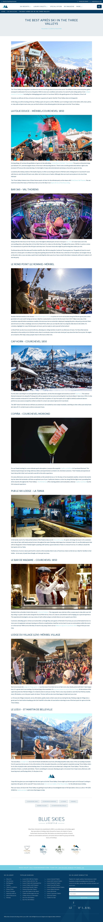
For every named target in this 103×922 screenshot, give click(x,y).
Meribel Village (42, 805)
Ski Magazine (69, 6)
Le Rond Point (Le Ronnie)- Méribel (32, 264)
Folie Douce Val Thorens (78, 180)
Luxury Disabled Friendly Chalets (54, 887)
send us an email (22, 790)
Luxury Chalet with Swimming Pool (30, 883)
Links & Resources (10, 895)
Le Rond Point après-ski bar (42, 316)
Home (3, 11)
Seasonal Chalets (50, 895)
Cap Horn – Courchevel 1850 (29, 341)
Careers (7, 885)
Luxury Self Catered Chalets (53, 881)
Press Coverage (9, 891)
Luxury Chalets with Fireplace (29, 885)
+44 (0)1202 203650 (65, 867)
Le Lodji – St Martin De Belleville (32, 709)
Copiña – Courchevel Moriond (30, 413)
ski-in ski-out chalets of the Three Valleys (56, 784)
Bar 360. (69, 241)
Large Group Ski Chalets (52, 885)
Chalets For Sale (50, 897)
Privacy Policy (9, 889)
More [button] (79, 6)
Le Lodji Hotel (24, 761)
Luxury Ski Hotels (50, 891)
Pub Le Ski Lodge (59, 540)
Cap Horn (78, 393)
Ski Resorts (26, 6)
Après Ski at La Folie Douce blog (60, 182)
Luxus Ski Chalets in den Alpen (29, 891)
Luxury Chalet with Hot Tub (28, 881)
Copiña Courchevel (81, 481)
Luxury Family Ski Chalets (52, 883)
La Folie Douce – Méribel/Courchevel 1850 (37, 111)
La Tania (63, 801)
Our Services (8, 881)
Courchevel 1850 (32, 801)
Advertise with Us (10, 893)
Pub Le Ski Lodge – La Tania (27, 491)
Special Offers (56, 6)
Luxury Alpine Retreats (52, 889)
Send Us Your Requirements (8, 1)
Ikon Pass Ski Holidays (27, 897)
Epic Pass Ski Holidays (27, 899)
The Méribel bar (42, 481)
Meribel (73, 801)
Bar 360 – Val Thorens (25, 189)
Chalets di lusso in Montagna (29, 895)
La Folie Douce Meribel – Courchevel (62, 163)
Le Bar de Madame (42, 612)
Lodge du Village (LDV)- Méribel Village (35, 634)
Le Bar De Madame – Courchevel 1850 (34, 560)
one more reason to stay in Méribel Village (66, 689)
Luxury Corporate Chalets (53, 893)
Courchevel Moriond (49, 801)
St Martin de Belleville (59, 805)
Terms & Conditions (10, 887)
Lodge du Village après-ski (31, 687)
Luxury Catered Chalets (52, 879)
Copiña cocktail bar (66, 468)
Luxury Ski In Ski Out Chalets (29, 879)
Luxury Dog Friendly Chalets (29, 887)
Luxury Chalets (41, 6)
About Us (7, 879)
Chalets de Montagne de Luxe (29, 893)
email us (80, 867)
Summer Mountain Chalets (28, 889)
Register (84, 897)
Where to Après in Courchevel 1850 (66, 625)
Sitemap (7, 897)
